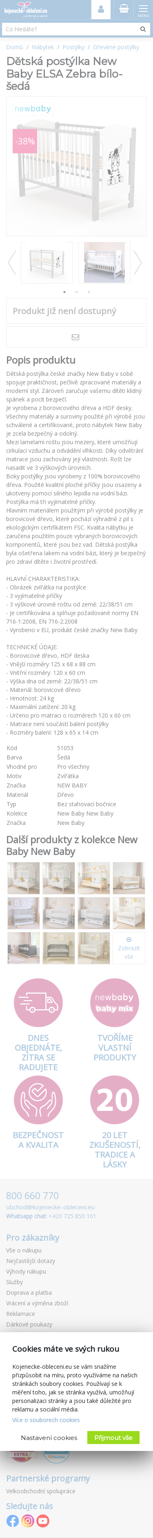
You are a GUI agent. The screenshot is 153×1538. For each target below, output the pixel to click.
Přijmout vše (113, 1438)
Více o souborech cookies (46, 1420)
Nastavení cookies (49, 1438)
